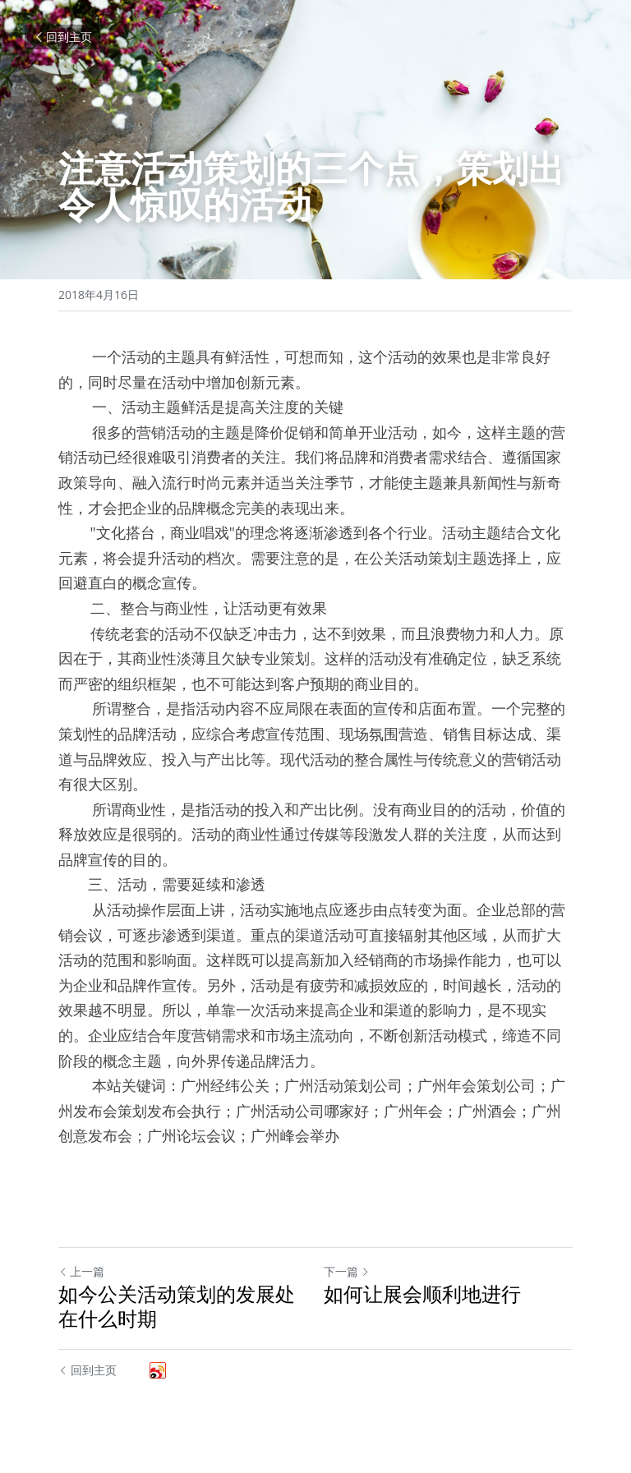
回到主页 (62, 36)
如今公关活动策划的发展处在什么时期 (176, 1306)
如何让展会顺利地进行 (422, 1294)
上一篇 (81, 1271)
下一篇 (347, 1271)
